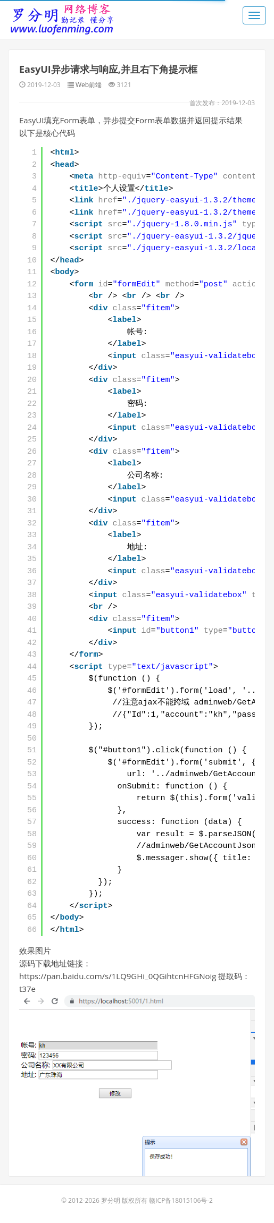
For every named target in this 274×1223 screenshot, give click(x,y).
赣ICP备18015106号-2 (181, 1200)
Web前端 (89, 84)
